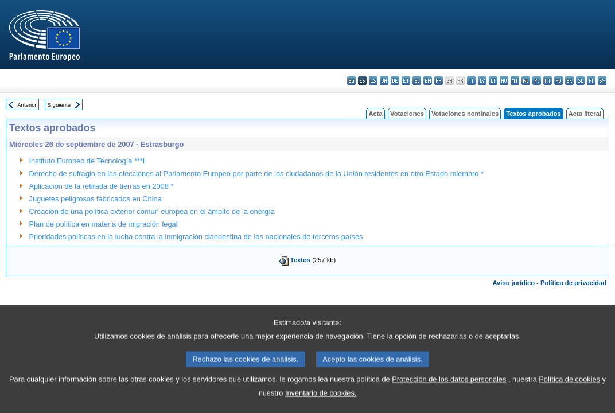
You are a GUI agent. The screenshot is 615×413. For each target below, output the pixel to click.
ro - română (558, 80)
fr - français (438, 80)
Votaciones (407, 113)
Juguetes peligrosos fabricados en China (95, 198)
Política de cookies (569, 393)
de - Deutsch (395, 80)
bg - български (351, 80)
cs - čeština (373, 80)
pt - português (547, 80)
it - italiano (471, 80)
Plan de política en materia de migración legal (103, 224)
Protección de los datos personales (449, 393)
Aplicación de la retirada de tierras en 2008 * (101, 186)
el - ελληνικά (416, 80)
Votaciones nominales (465, 113)
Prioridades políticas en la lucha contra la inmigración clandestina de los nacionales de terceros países (196, 236)
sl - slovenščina (580, 80)
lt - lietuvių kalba (493, 80)
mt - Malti (515, 80)
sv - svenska (602, 80)
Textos (300, 259)
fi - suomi (591, 80)
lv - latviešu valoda (482, 80)
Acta (375, 113)
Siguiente (59, 105)
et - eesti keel (406, 80)
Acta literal (585, 113)
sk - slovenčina (569, 80)
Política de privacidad (573, 282)
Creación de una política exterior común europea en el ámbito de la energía (152, 211)
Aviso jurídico (513, 282)
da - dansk (384, 80)
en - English (427, 80)
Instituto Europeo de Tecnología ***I (87, 161)
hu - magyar (504, 80)
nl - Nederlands (525, 80)
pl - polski (536, 80)
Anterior (27, 105)
